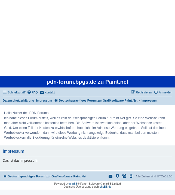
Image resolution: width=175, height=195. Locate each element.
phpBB (73, 183)
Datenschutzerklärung (18, 100)
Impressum (44, 100)
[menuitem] (32, 92)
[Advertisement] (87, 38)
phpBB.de (106, 186)
